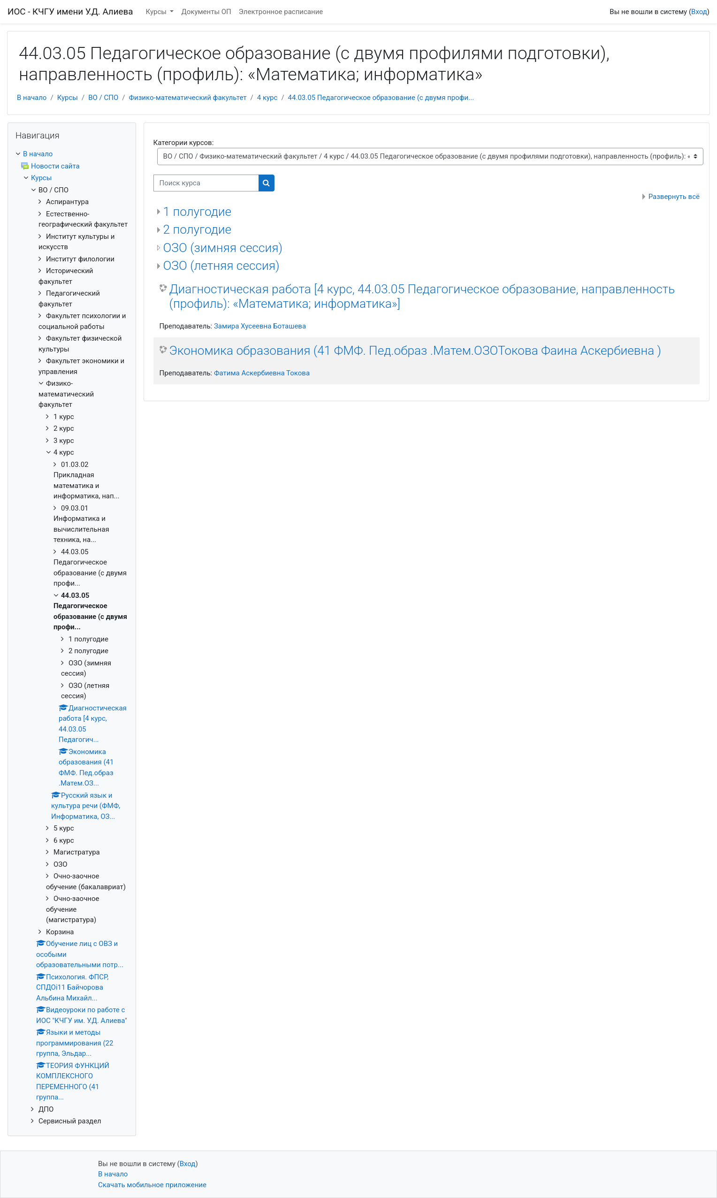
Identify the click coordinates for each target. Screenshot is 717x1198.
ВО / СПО (103, 97)
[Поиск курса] (206, 183)
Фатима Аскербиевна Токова (262, 373)
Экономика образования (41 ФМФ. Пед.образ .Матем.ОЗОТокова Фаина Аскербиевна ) (415, 350)
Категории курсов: (183, 142)
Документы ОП (206, 12)
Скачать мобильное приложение (152, 1185)
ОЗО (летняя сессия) (221, 266)
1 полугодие (197, 212)
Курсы (157, 12)
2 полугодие (197, 229)
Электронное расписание (281, 12)
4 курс (267, 97)
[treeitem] (71, 154)
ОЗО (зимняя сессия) (223, 248)
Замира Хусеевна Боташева (260, 326)
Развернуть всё (674, 196)
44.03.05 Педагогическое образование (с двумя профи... (381, 97)
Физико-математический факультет (188, 97)
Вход (699, 12)
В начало (31, 97)
